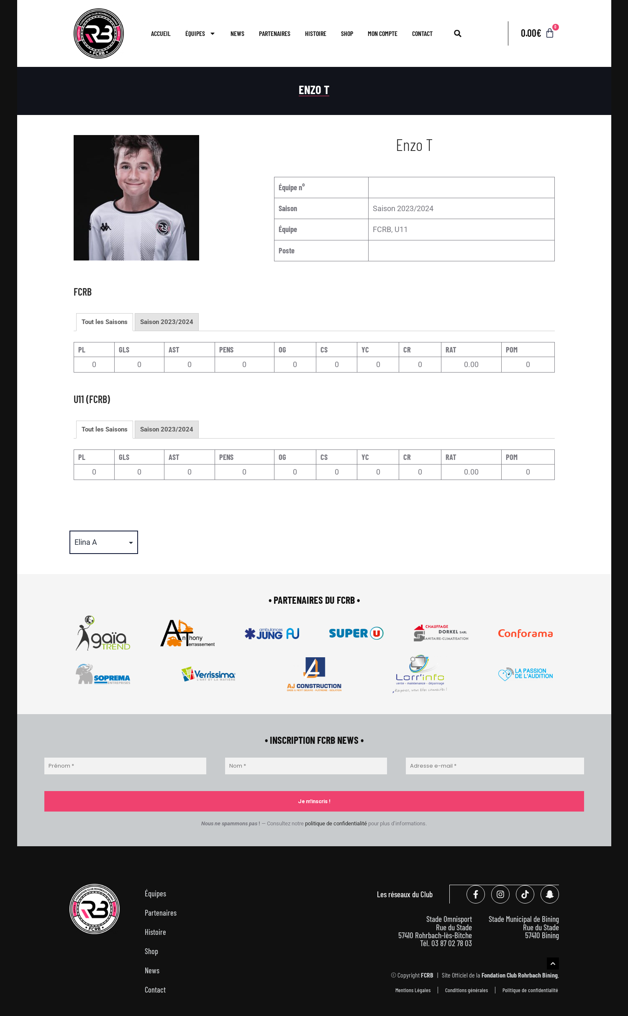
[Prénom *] (125, 766)
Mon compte (382, 33)
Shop (347, 33)
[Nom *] (306, 766)
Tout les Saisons (105, 322)
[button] (457, 33)
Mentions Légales (413, 989)
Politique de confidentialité (530, 989)
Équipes (200, 33)
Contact (422, 33)
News (237, 33)
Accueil (161, 33)
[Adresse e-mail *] (495, 766)
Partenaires (274, 33)
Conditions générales (466, 989)
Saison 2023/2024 (166, 322)
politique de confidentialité (336, 823)
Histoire (315, 33)
